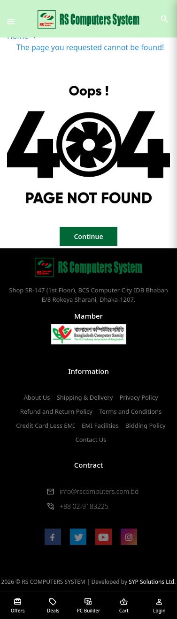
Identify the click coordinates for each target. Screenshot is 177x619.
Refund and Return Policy (56, 411)
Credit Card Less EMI (45, 425)
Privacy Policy (138, 397)
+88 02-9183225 (84, 506)
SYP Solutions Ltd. (152, 582)
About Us (36, 397)
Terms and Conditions (130, 411)
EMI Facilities (100, 425)
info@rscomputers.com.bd (99, 491)
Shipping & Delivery (85, 397)
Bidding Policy (145, 425)
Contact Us (90, 439)
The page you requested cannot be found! (90, 47)
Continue (88, 236)
